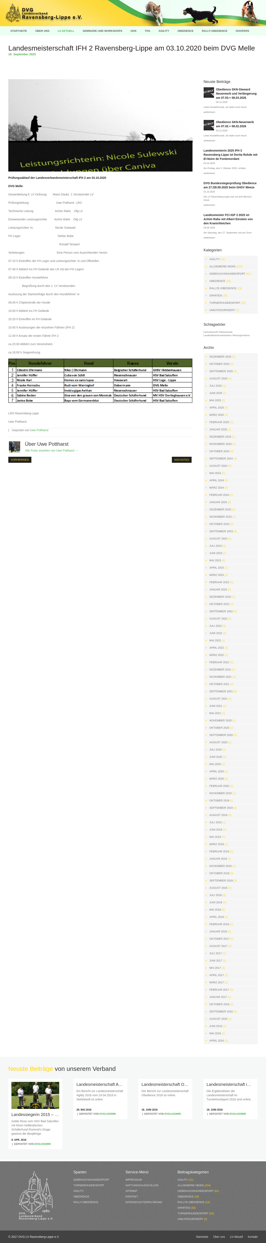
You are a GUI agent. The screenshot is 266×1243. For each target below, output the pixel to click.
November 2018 (220, 866)
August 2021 (218, 698)
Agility (164, 30)
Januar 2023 (218, 589)
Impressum (134, 1179)
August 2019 (218, 815)
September (21, 54)
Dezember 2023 (220, 509)
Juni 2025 (215, 393)
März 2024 (216, 487)
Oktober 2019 (219, 800)
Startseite (18, 30)
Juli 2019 (215, 822)
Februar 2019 (219, 851)
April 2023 (216, 567)
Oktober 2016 (219, 1004)
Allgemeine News (222, 266)
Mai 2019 (215, 836)
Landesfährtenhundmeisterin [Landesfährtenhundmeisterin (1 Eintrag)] (218, 335)
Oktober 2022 (219, 604)
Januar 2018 (218, 931)
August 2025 (218, 378)
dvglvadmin (42, 1144)
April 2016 (216, 1040)
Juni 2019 (215, 829)
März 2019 (216, 844)
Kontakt (132, 1196)
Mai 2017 (215, 967)
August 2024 (218, 465)
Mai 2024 (215, 473)
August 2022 (218, 618)
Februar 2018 (219, 924)
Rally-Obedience (214, 30)
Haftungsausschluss (142, 1185)
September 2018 (221, 880)
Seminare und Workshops (102, 30)
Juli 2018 (215, 895)
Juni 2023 (215, 553)
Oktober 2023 (219, 524)
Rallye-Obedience (222, 288)
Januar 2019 (218, 858)
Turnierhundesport (224, 302)
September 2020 (221, 735)
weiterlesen (209, 112)
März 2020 (216, 778)
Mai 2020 (215, 764)
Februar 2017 (219, 989)
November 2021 (220, 676)
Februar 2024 (219, 494)
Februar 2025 (219, 422)
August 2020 (218, 742)
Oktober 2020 (219, 727)
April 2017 (216, 975)
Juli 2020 (215, 749)
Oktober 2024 (219, 451)
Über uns (42, 30)
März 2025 (216, 414)
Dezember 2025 (220, 356)
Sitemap (131, 1190)
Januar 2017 (218, 997)
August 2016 (218, 1018)
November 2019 (220, 793)
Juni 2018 (215, 902)
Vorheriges (20, 459)
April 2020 (216, 771)
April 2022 (216, 647)
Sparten (215, 295)
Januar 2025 (218, 429)
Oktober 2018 (219, 873)
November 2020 (220, 720)
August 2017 (218, 946)
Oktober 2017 (219, 938)
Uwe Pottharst (39, 430)
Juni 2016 (215, 1026)
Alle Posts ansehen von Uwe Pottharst (51, 450)
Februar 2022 (219, 662)
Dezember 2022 (220, 596)
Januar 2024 (218, 502)
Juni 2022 (215, 633)
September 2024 (221, 458)
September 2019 (221, 807)
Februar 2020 (219, 786)
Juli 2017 (215, 953)
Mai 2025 (215, 400)
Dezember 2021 (220, 669)
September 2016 (221, 1011)
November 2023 (220, 516)
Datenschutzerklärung (144, 1202)
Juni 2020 (215, 756)
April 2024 (216, 480)
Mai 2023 (215, 560)
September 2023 (221, 531)
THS (147, 30)
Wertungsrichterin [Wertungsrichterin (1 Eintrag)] (241, 335)
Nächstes (181, 459)
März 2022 (216, 655)
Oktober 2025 (219, 363)
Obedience (185, 30)
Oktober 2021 (219, 684)
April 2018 (216, 916)
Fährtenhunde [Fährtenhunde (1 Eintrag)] (225, 332)
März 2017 (216, 982)
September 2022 (221, 611)
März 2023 (216, 574)
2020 (32, 54)
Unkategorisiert (222, 310)
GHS (133, 30)
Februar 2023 (219, 582)
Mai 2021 (215, 713)
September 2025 (221, 371)
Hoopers (242, 30)
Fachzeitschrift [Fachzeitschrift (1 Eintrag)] (211, 332)
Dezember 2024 (220, 436)
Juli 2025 (215, 385)
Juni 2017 (215, 960)
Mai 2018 (215, 909)
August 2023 (218, 538)
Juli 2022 (215, 625)
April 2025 (216, 407)
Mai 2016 (215, 1033)
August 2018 (218, 887)
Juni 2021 (215, 705)
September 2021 (221, 691)
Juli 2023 (215, 545)
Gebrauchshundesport (227, 273)
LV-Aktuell (66, 30)
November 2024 (220, 444)
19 (11, 54)
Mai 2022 (215, 640)
